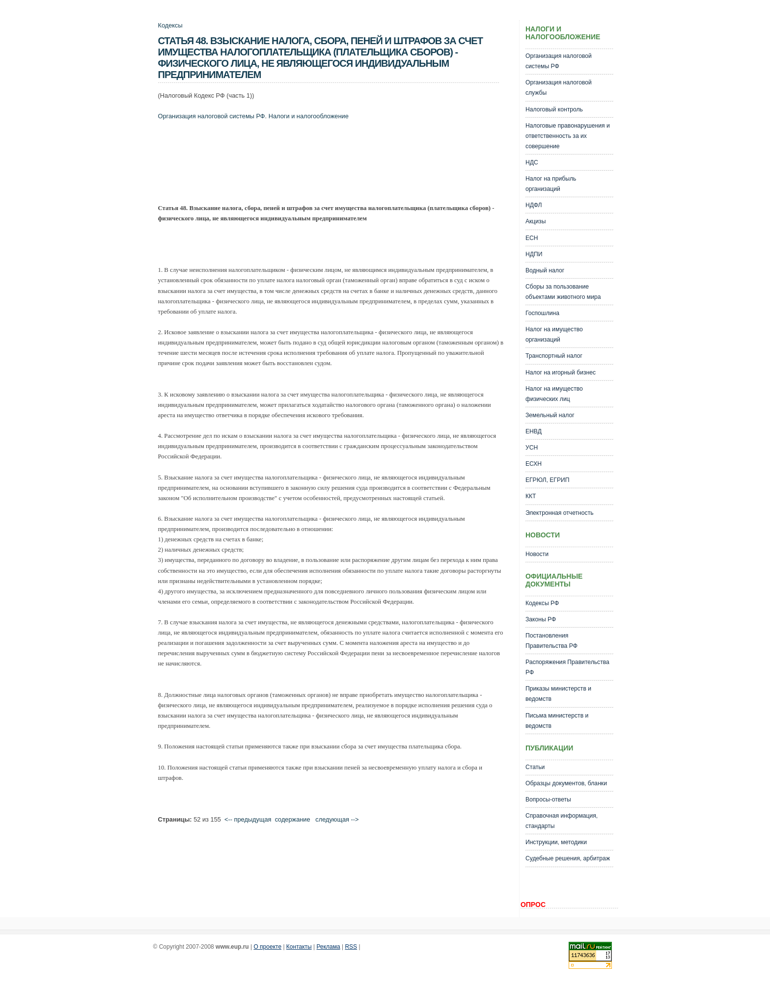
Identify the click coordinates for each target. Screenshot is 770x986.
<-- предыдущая (248, 819)
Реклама (328, 946)
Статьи (535, 767)
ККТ (530, 496)
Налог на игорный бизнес (560, 372)
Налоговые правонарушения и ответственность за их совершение (567, 136)
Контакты (299, 946)
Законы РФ (540, 619)
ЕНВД (533, 431)
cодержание (292, 819)
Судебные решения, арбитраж (567, 858)
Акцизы (535, 221)
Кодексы (170, 25)
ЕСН (531, 238)
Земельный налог (550, 415)
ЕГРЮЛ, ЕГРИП (547, 480)
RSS (351, 946)
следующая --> (336, 819)
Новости (537, 554)
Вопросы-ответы (548, 799)
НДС (531, 162)
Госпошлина (542, 313)
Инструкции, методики (556, 842)
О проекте (267, 946)
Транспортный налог (553, 355)
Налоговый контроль (554, 109)
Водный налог (544, 270)
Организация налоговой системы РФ (211, 116)
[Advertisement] (337, 164)
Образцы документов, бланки (566, 783)
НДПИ (534, 254)
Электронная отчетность (559, 512)
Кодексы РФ (542, 603)
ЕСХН (533, 463)
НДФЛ (533, 205)
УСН (531, 447)
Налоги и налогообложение (309, 116)
